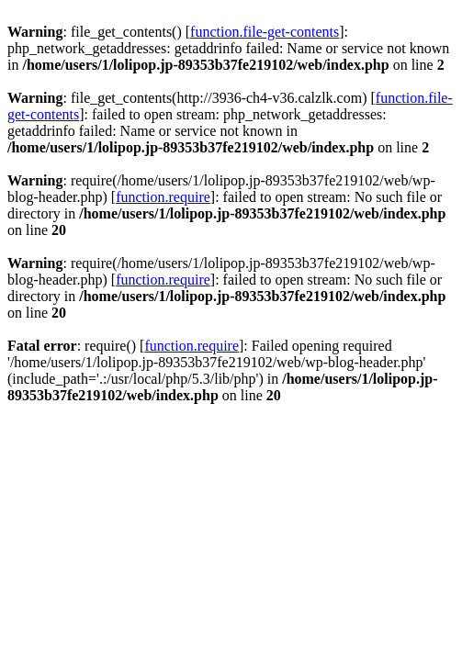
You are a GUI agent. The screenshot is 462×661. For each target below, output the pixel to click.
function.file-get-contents (264, 31)
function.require (163, 197)
